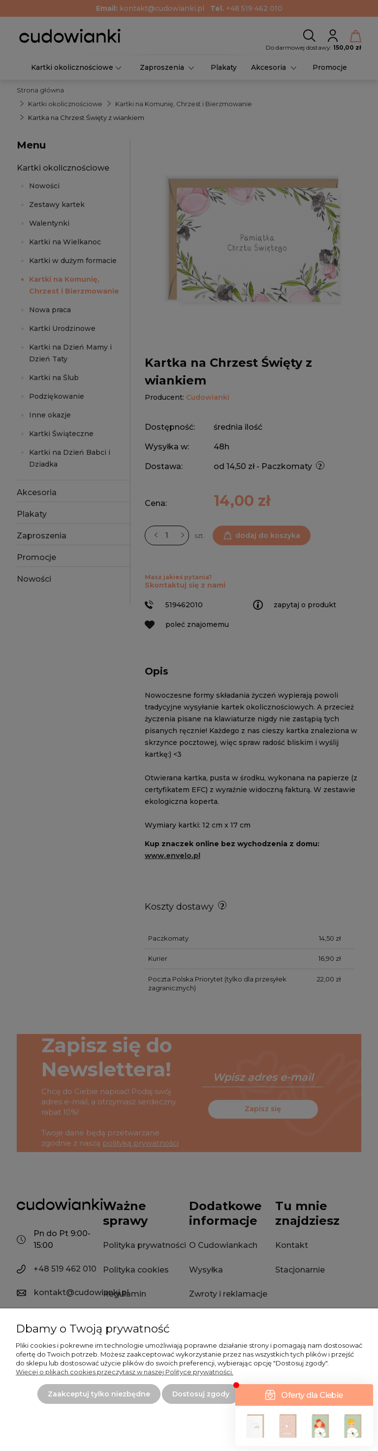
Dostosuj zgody (200, 1394)
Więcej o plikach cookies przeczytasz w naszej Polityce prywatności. (124, 1372)
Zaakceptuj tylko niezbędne (99, 1394)
